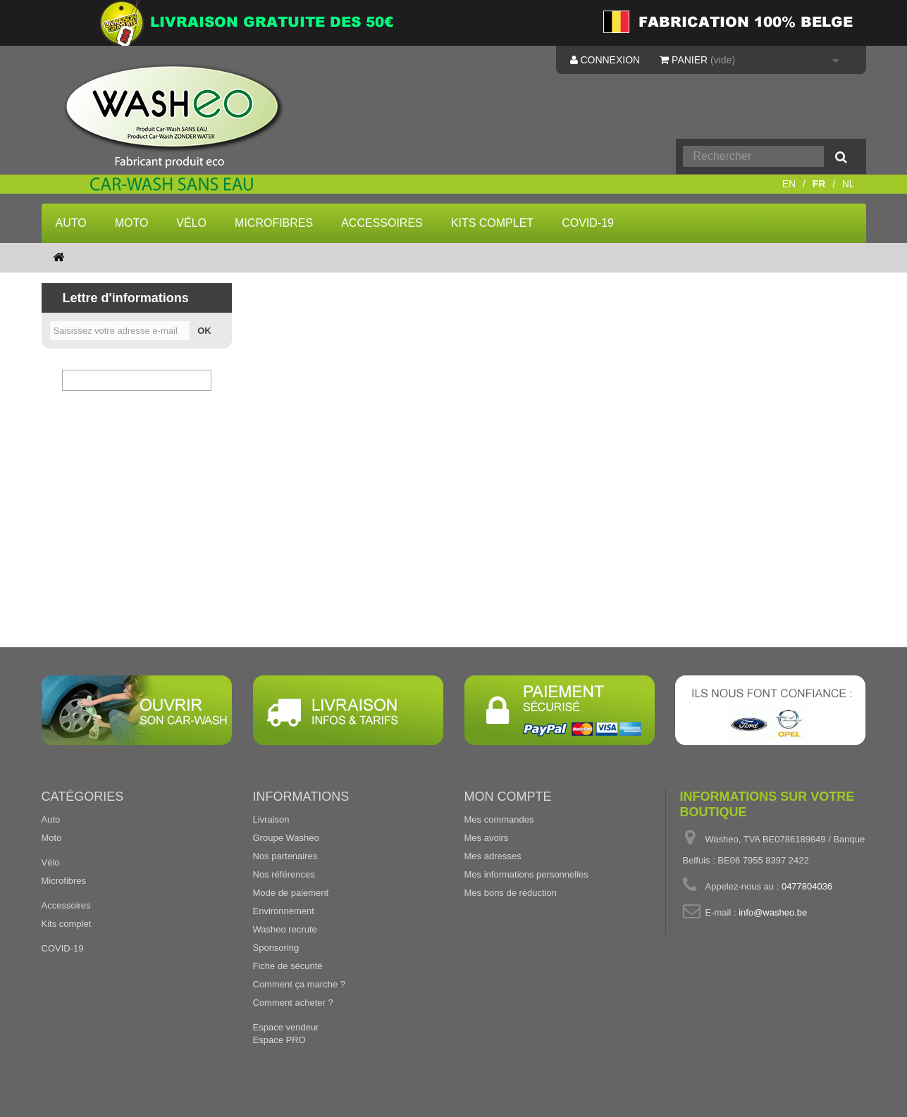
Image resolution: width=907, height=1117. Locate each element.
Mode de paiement (291, 892)
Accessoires (382, 223)
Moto (132, 223)
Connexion (605, 59)
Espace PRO (279, 1040)
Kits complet (492, 223)
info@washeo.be (773, 912)
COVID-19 (588, 223)
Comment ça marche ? (299, 984)
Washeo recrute (285, 929)
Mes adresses (493, 856)
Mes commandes (499, 819)
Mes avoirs (486, 837)
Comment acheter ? (293, 1002)
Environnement (283, 911)
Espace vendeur (286, 1027)
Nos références (284, 874)
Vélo (191, 223)
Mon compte (508, 797)
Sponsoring (276, 947)
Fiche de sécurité (288, 966)
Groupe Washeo (286, 837)
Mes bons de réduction (510, 892)
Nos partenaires (285, 856)
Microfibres (274, 223)
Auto (71, 223)
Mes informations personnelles (526, 874)
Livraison (271, 819)
